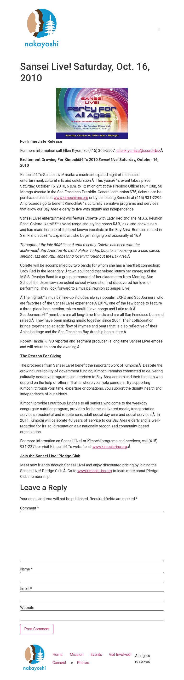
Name (26, 569)
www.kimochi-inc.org (71, 197)
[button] (159, 29)
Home (57, 654)
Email (26, 589)
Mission (76, 654)
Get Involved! (120, 654)
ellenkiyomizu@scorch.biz (138, 150)
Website (27, 608)
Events (96, 654)
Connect (59, 662)
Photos (83, 662)
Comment (29, 508)
